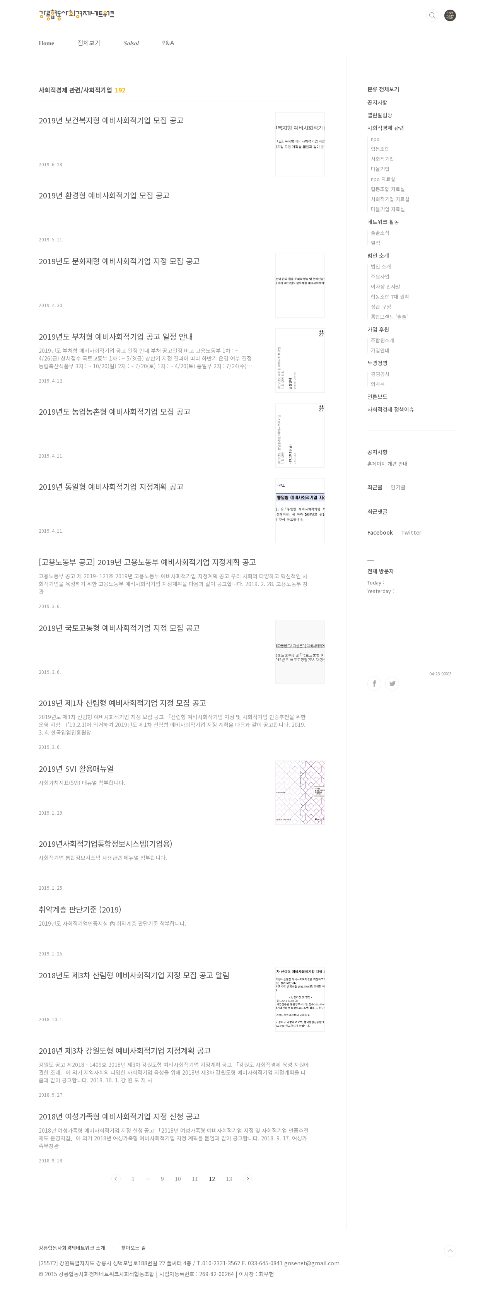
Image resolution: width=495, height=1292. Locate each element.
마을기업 (380, 169)
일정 (375, 242)
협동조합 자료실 (388, 189)
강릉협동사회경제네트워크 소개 (72, 1248)
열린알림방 (380, 115)
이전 (116, 1178)
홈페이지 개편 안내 (387, 463)
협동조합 (380, 148)
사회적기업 (382, 158)
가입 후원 (378, 329)
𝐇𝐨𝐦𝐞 (46, 42)
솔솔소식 (380, 232)
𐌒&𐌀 (168, 42)
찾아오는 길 (133, 1248)
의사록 (378, 384)
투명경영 (377, 363)
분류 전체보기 (383, 89)
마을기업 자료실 (388, 209)
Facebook (380, 532)
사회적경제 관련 (385, 128)
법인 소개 (378, 255)
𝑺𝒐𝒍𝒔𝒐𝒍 (131, 42)
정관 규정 (381, 306)
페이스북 (374, 683)
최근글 (374, 487)
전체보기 (89, 42)
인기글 (398, 487)
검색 (432, 15)
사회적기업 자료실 (390, 199)
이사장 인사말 (385, 286)
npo (375, 138)
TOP (450, 1251)
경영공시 (380, 374)
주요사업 (380, 276)
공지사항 (377, 102)
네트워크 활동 (383, 222)
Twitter (411, 532)
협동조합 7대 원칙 (390, 296)
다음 (247, 1178)
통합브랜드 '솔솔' (389, 316)
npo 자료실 (383, 179)
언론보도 (377, 396)
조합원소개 (382, 340)
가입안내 (380, 350)
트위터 (392, 683)
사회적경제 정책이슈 (390, 409)
